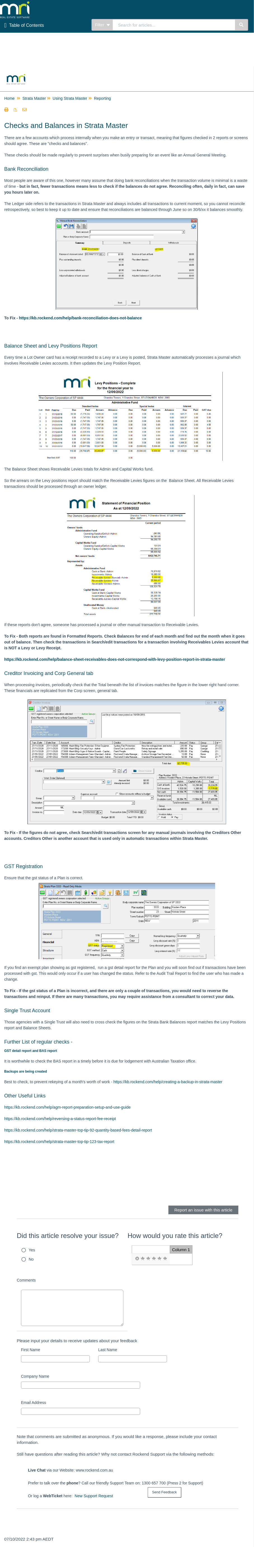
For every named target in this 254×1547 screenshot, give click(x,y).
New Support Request (94, 1496)
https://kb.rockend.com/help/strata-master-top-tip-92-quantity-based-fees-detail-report (78, 1130)
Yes (32, 1250)
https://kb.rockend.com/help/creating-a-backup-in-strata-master (167, 1082)
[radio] (137, 1258)
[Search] (241, 25)
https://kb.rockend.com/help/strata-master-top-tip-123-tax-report (59, 1141)
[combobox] (174, 25)
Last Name (107, 1350)
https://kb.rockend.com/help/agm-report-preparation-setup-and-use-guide (67, 1107)
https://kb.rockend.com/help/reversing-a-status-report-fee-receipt (60, 1118)
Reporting (102, 98)
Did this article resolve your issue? (68, 1235)
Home (9, 98)
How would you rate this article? (175, 1235)
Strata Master (34, 98)
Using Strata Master (70, 98)
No (31, 1259)
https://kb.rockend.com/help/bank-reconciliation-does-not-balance (80, 318)
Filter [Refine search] (102, 24)
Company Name (35, 1376)
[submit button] (164, 1492)
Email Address (33, 1402)
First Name (30, 1350)
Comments (26, 1280)
